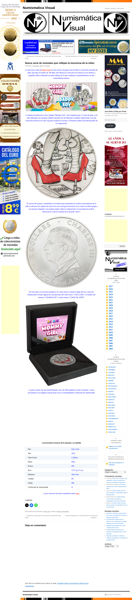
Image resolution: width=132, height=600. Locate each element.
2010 (109, 332)
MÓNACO (110, 424)
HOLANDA (110, 405)
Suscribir (110, 126)
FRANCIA (110, 400)
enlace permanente (63, 511)
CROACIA (110, 383)
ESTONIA (110, 394)
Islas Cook (47, 511)
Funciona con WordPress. (114, 594)
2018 (109, 311)
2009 (109, 335)
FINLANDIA (111, 397)
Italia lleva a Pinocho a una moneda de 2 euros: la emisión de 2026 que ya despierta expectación (117, 480)
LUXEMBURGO (112, 419)
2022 (109, 300)
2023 (109, 297)
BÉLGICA (110, 375)
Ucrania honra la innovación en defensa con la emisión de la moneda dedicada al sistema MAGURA (117, 521)
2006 (109, 343)
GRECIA (110, 402)
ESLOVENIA (111, 389)
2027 (109, 286)
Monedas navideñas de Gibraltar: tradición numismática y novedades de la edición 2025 (117, 538)
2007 (109, 340)
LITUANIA (110, 416)
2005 (109, 346)
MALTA (109, 421)
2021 (109, 302)
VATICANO (111, 432)
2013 (109, 324)
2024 (109, 294)
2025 (109, 292)
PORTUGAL (111, 427)
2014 (109, 321)
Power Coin (46, 70)
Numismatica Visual (39, 8)
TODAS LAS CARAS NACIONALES (113, 447)
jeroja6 (47, 66)
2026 (109, 289)
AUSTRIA (110, 373)
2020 (109, 305)
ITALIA (109, 410)
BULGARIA (111, 378)
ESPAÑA (110, 391)
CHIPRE (110, 381)
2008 (109, 338)
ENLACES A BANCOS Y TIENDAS (115, 464)
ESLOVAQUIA (111, 386)
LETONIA (110, 413)
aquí (77, 493)
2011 (109, 330)
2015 (109, 319)
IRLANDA (110, 408)
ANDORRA (110, 370)
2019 (109, 308)
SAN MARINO (111, 429)
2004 (109, 349)
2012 (109, 327)
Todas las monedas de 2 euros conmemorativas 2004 (117, 486)
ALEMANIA (111, 367)
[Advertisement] (10, 299)
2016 (109, 316)
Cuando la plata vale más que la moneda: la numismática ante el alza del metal (117, 493)
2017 (109, 313)
